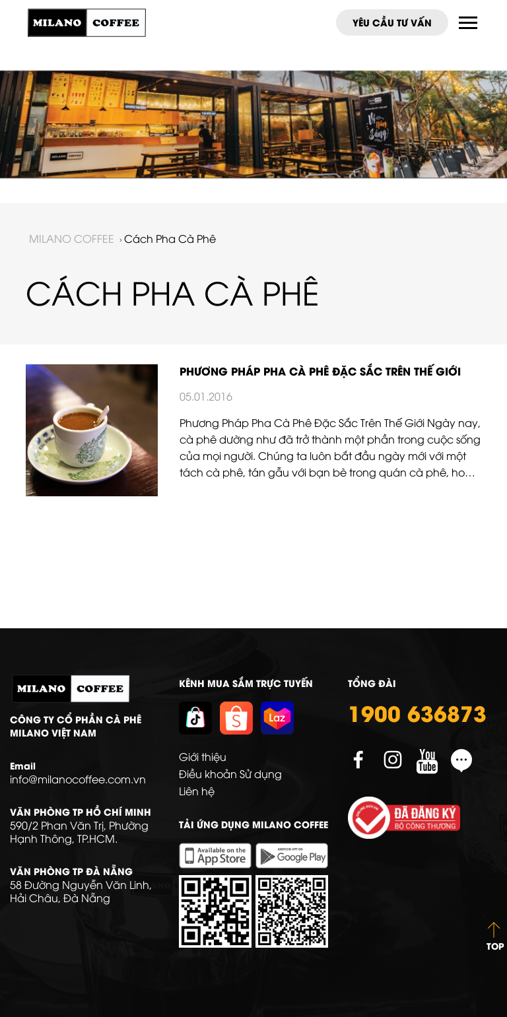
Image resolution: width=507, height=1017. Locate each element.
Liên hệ (197, 790)
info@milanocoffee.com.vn (78, 778)
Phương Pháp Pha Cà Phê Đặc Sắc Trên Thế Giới (320, 370)
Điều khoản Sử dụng (230, 773)
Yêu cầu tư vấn (392, 22)
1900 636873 (417, 712)
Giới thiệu (202, 756)
